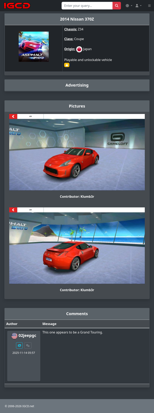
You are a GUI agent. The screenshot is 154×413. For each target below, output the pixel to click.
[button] (129, 6)
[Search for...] (87, 5)
